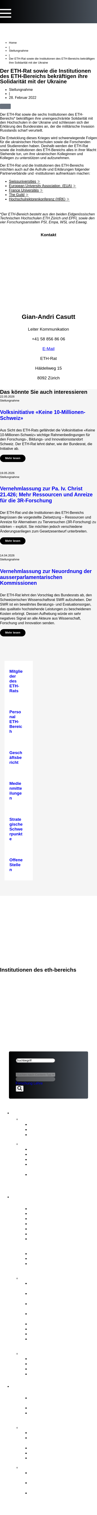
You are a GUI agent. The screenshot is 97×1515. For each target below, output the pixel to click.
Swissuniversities (22, 181)
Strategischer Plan (46, 1159)
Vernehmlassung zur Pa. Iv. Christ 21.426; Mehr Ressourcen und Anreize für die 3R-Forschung (46, 494)
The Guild (16, 195)
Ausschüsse (40, 1228)
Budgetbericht (42, 1154)
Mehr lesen (12, 458)
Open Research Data (49, 1453)
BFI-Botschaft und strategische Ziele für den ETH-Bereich (58, 1266)
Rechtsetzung (42, 1333)
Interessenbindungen (49, 1213)
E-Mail (48, 348)
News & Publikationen (30, 907)
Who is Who (40, 1223)
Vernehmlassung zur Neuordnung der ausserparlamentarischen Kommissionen (46, 577)
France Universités (24, 190)
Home (13, 42)
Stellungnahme (18, 50)
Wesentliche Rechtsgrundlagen (58, 1258)
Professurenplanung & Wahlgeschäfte (50, 1316)
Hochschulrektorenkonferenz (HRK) (37, 199)
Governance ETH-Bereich (49, 1248)
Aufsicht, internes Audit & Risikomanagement (52, 1341)
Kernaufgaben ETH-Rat (47, 1278)
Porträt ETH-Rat (38, 1203)
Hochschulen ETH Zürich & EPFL (60, 1407)
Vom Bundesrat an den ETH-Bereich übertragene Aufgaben (58, 1440)
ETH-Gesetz (41, 1253)
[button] (16, 105)
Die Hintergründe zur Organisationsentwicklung (53, 1495)
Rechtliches (21, 919)
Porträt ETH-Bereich (43, 1392)
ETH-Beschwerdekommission (57, 1358)
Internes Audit (42, 1233)
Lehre (38, 1083)
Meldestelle (40, 1363)
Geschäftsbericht (45, 1149)
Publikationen (35, 1143)
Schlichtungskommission (52, 1368)
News (26, 1118)
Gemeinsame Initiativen (51, 1447)
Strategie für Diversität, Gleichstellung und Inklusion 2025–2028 (62, 1179)
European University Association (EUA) (40, 186)
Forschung (24, 1083)
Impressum (20, 925)
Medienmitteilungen (47, 1124)
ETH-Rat (16, 901)
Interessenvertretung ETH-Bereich (61, 1328)
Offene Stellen (42, 1238)
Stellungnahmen (44, 1129)
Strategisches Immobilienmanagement (51, 1306)
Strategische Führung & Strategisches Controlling (52, 1286)
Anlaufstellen (35, 1353)
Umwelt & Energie (46, 1457)
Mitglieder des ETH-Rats (52, 1208)
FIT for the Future (40, 1467)
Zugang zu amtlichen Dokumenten (61, 1373)
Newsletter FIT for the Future (56, 1134)
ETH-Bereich (21, 913)
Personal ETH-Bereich (50, 1323)
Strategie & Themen (43, 1427)
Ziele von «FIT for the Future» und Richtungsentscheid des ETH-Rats (61, 1485)
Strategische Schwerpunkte (55, 1432)
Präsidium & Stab (45, 1218)
